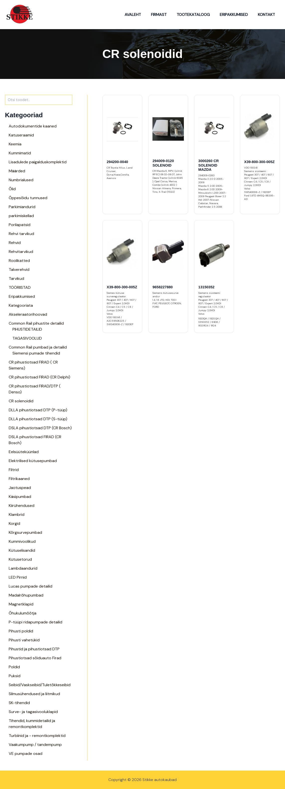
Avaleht (142, 14)
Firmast (166, 14)
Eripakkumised (237, 14)
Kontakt (267, 14)
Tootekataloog (198, 14)
